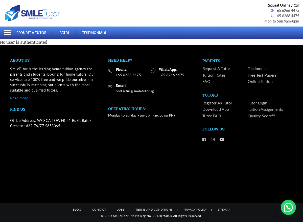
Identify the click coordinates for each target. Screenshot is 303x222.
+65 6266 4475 (285, 10)
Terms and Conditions (154, 209)
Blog (77, 209)
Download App (215, 109)
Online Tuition (260, 81)
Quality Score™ (261, 115)
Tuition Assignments (265, 109)
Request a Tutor (31, 33)
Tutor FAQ (211, 115)
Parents (211, 60)
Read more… (20, 98)
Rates (64, 33)
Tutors (210, 95)
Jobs (121, 209)
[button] (288, 207)
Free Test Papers (262, 75)
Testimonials (94, 33)
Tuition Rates (213, 75)
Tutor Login (257, 102)
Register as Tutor (217, 102)
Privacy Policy (195, 209)
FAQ (206, 81)
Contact (99, 209)
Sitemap (224, 209)
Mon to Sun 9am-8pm (281, 21)
